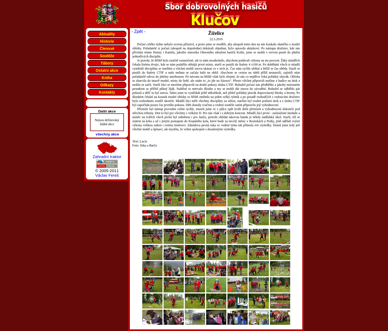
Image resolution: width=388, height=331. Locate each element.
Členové (107, 48)
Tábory (107, 63)
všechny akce (107, 134)
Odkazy (107, 85)
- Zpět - (138, 31)
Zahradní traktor (107, 156)
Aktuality (107, 34)
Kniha (107, 78)
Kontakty (107, 92)
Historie (107, 41)
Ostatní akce (107, 70)
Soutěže (107, 56)
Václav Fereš (107, 175)
